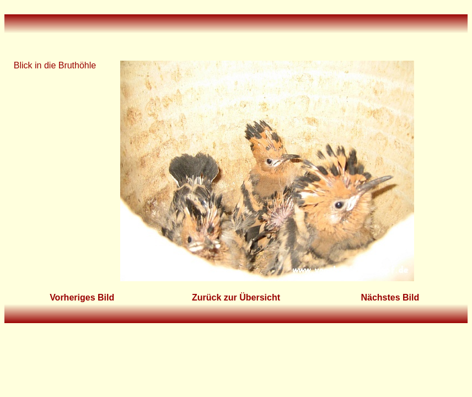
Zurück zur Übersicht (236, 297)
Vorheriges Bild (82, 297)
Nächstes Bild (390, 297)
